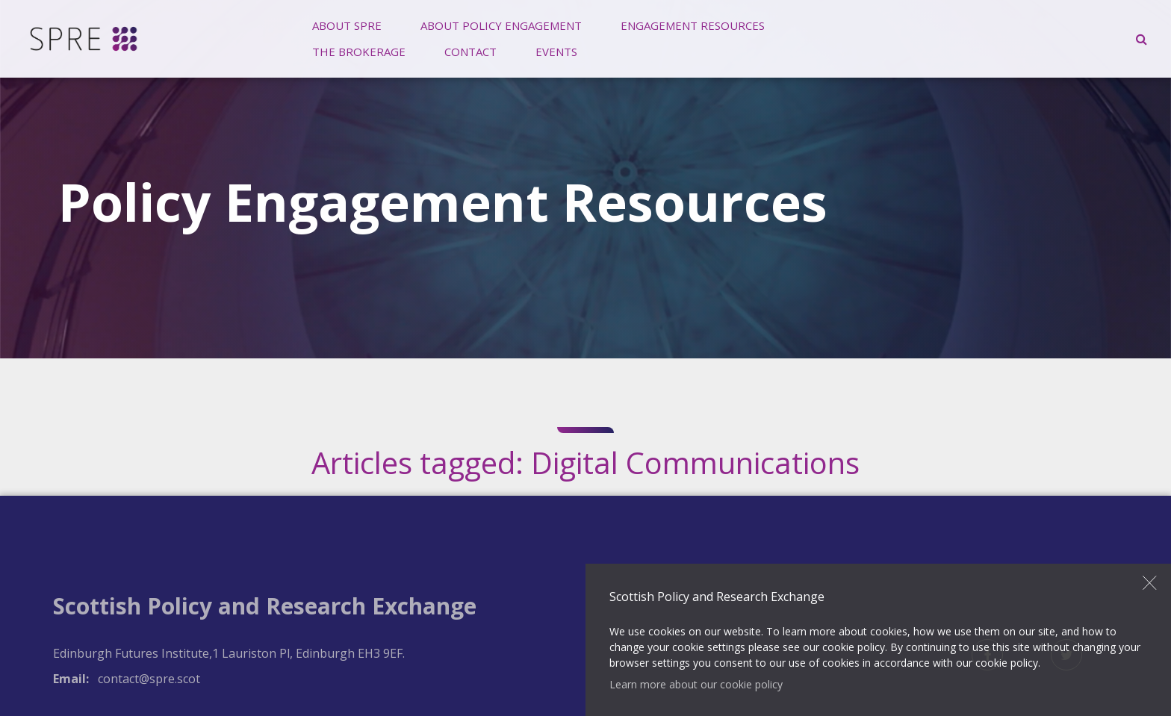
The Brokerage (359, 51)
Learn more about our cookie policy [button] (696, 684)
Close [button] (1150, 582)
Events (556, 51)
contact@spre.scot (149, 678)
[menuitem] (347, 26)
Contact (470, 51)
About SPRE (347, 25)
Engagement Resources (693, 25)
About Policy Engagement (501, 25)
